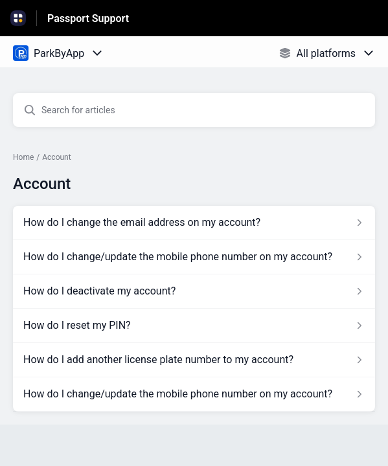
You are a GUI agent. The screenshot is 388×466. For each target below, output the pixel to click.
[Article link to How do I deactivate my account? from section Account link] (194, 291)
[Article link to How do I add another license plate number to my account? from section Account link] (194, 360)
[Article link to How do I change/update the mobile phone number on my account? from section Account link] (194, 257)
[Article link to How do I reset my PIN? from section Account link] (194, 325)
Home (23, 157)
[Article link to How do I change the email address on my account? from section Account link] (194, 222)
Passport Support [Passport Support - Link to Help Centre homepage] (88, 18)
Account (56, 157)
